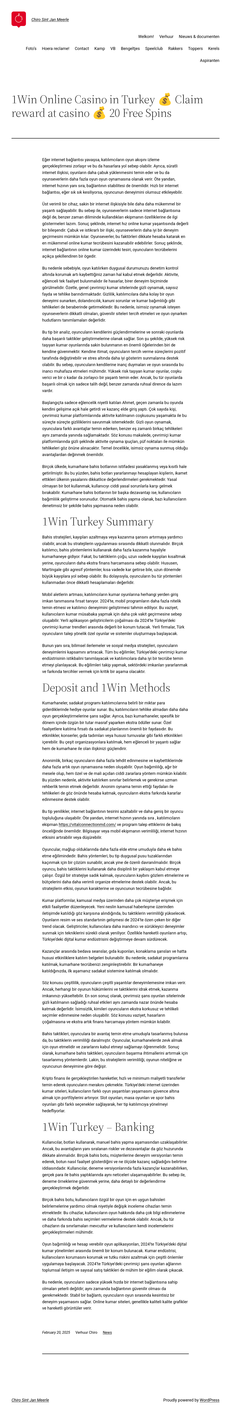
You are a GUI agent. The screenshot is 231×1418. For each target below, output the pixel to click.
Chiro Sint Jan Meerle (50, 19)
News (107, 1332)
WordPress (209, 1400)
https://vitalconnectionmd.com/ (87, 824)
